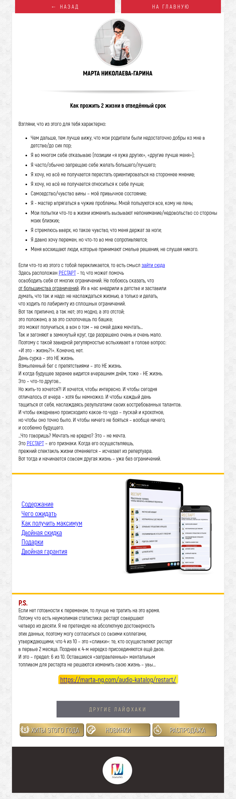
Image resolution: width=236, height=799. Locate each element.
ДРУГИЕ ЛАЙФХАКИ (118, 709)
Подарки (32, 541)
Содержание (37, 504)
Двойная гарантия (44, 551)
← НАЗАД (65, 6)
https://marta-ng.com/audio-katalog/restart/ (118, 679)
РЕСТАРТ (67, 272)
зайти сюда (153, 265)
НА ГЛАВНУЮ (171, 6)
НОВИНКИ (118, 729)
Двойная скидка (42, 532)
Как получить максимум (52, 523)
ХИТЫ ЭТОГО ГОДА (55, 729)
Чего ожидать (39, 513)
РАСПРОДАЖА (188, 729)
